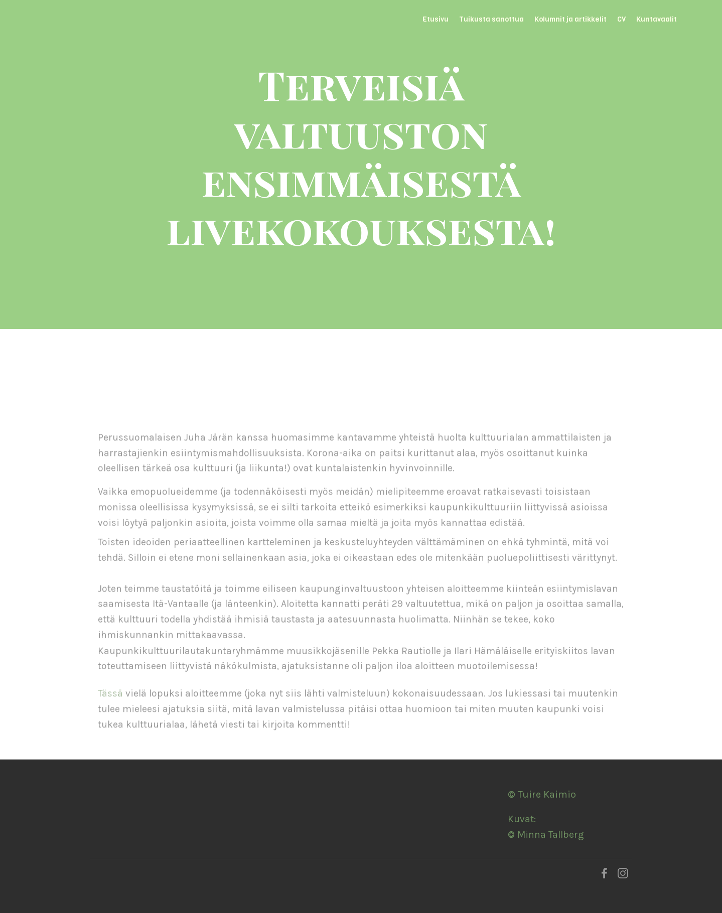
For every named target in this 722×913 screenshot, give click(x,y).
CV (621, 19)
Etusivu (435, 19)
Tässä (110, 703)
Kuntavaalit (656, 19)
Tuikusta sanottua (491, 19)
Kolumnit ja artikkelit (570, 19)
